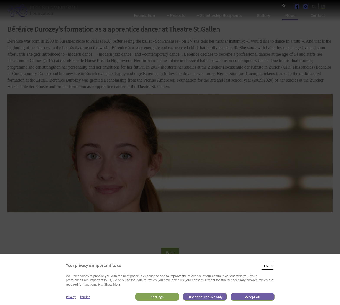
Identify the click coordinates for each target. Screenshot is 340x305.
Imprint (85, 297)
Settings (157, 297)
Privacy (71, 297)
